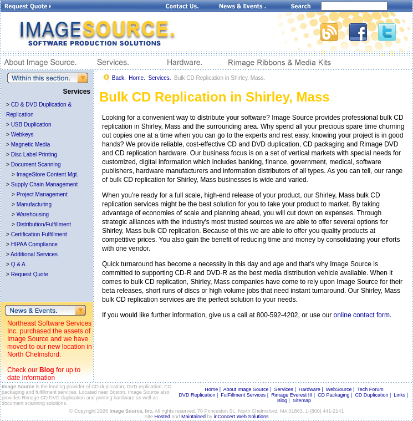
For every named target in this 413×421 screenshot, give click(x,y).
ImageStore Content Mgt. (48, 174)
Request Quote (29, 274)
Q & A (18, 264)
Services (283, 389)
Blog (46, 370)
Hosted (163, 416)
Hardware (309, 389)
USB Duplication (31, 124)
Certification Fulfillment (39, 234)
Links (399, 395)
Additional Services (34, 254)
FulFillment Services (243, 395)
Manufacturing (34, 204)
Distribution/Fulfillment (44, 224)
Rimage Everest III (291, 395)
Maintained (193, 416)
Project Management (42, 194)
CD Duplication (371, 395)
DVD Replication (197, 395)
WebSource (339, 389)
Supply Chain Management (44, 184)
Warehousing (33, 214)
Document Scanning (36, 164)
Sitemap (302, 400)
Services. (159, 78)
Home (211, 389)
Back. (119, 78)
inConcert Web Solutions (241, 416)
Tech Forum (370, 389)
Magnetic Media (30, 144)
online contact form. (363, 315)
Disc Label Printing (34, 154)
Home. (137, 78)
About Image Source (246, 389)
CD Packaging (334, 395)
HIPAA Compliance (34, 244)
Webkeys (22, 134)
